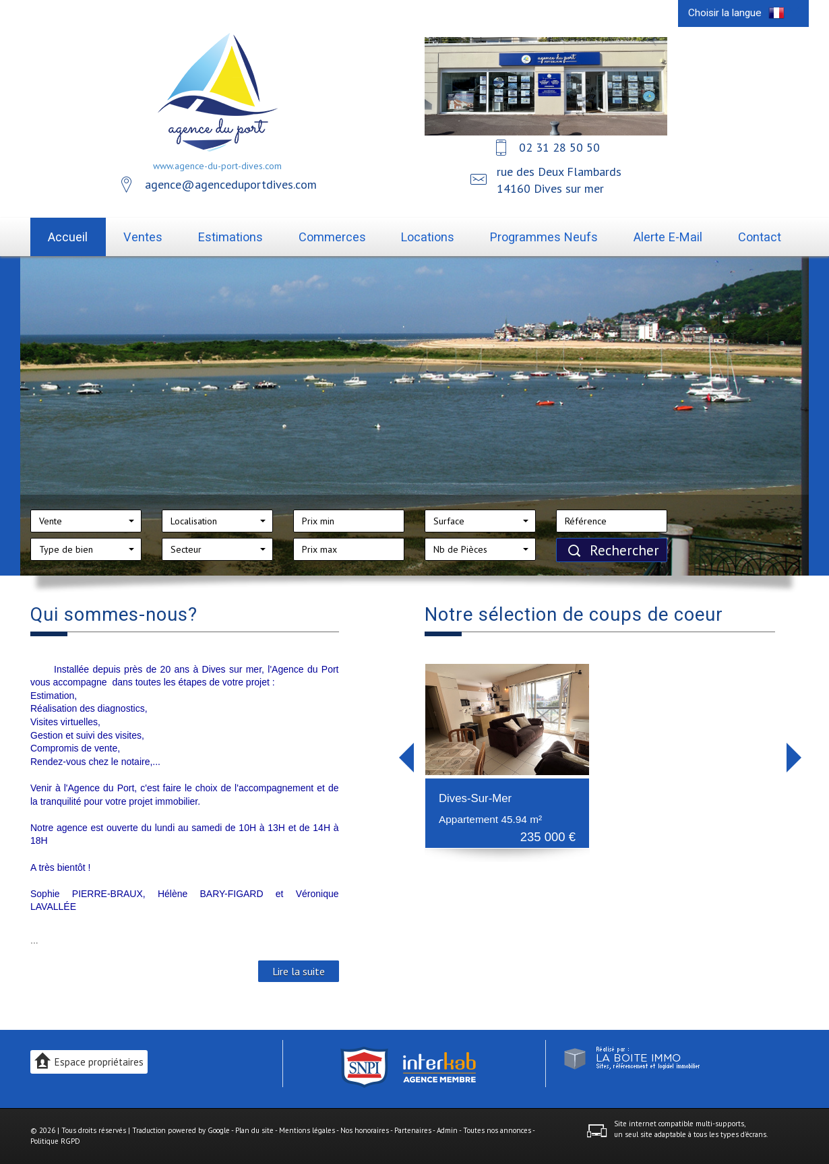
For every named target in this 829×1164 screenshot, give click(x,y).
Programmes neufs (544, 237)
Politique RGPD (55, 1141)
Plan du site (254, 1130)
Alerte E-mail (668, 237)
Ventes (142, 237)
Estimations (230, 237)
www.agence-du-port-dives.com (217, 166)
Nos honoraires (364, 1130)
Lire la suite (298, 971)
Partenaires (412, 1130)
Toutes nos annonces (497, 1130)
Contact (759, 237)
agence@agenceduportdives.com (231, 184)
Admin (447, 1130)
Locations (427, 237)
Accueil (68, 237)
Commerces (332, 237)
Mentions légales (307, 1130)
